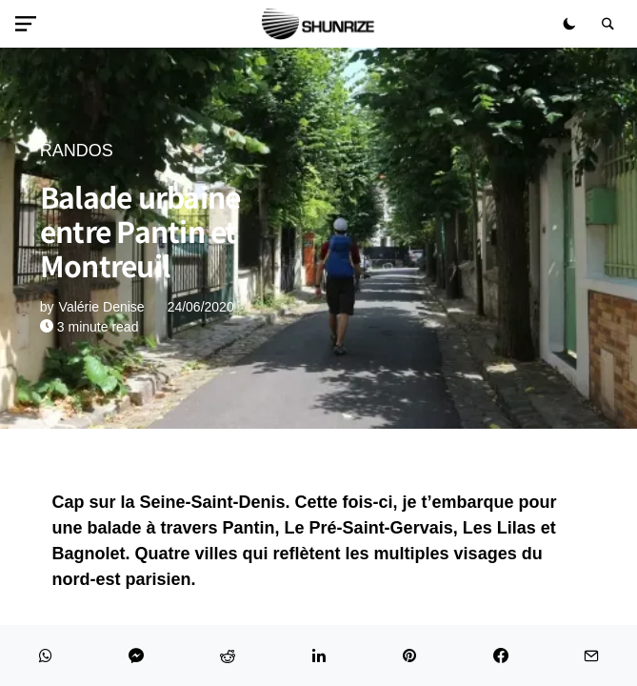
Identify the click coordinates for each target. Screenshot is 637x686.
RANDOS (76, 150)
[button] (29, 24)
